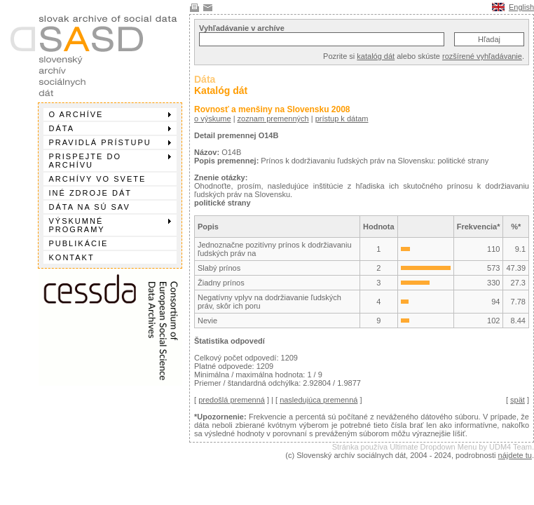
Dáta (110, 128)
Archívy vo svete (97, 179)
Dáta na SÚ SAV (89, 207)
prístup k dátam (342, 118)
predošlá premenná (231, 400)
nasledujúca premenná (318, 400)
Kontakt (72, 257)
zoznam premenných (273, 118)
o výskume (212, 118)
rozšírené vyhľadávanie (482, 56)
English (521, 7)
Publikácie (79, 243)
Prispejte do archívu (110, 160)
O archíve (110, 114)
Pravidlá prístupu (110, 142)
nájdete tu (515, 455)
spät (517, 400)
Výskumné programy (110, 225)
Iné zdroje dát (90, 193)
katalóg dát (376, 56)
